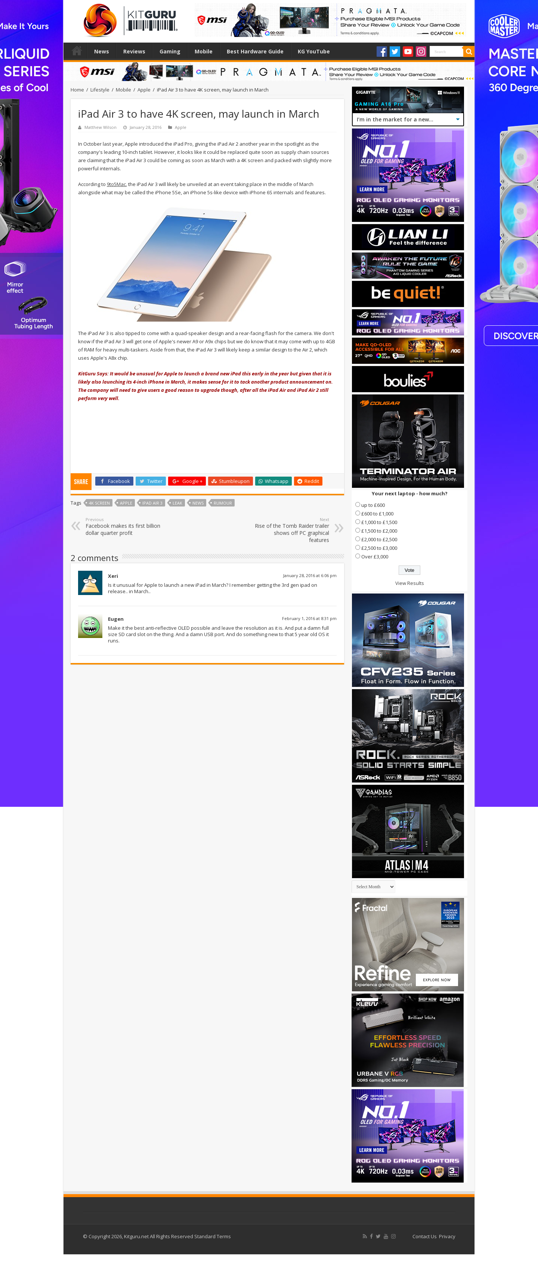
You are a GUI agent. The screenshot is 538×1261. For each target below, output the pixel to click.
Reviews (134, 51)
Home (77, 50)
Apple (144, 89)
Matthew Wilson (100, 127)
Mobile (204, 51)
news (198, 503)
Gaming (170, 51)
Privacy (447, 1236)
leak (177, 503)
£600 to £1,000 (377, 513)
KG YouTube (314, 51)
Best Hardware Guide (255, 51)
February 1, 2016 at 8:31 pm (309, 618)
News (101, 51)
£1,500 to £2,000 (379, 530)
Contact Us (424, 1236)
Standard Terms (212, 1236)
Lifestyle (99, 89)
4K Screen (99, 503)
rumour (223, 503)
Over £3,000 (374, 556)
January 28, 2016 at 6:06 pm (310, 575)
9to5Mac (116, 184)
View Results (409, 583)
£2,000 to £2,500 (379, 539)
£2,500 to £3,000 (379, 548)
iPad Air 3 (152, 503)
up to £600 (373, 505)
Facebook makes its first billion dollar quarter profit (124, 526)
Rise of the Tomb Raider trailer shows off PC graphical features (291, 530)
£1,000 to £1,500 (379, 522)
